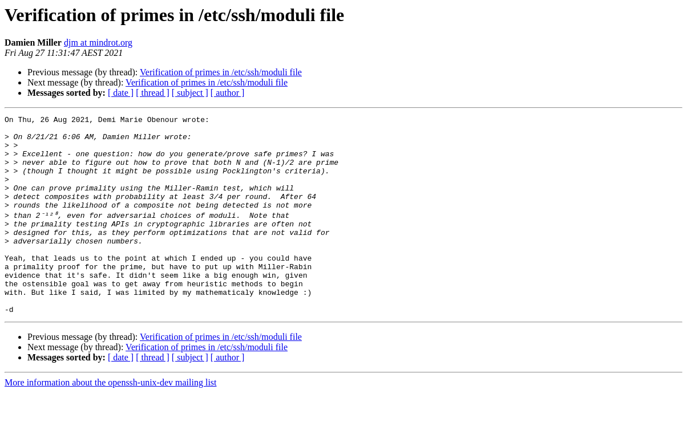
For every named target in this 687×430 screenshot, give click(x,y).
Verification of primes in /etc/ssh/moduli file (221, 72)
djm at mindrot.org (98, 42)
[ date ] (121, 93)
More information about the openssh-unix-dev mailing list (111, 420)
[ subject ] (190, 93)
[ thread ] (152, 93)
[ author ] (228, 93)
